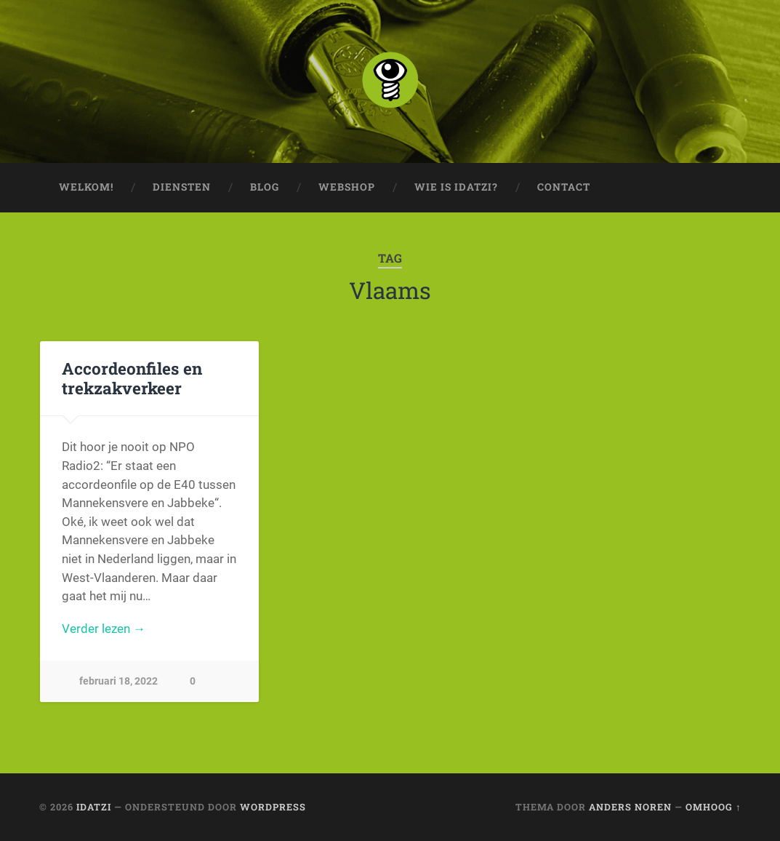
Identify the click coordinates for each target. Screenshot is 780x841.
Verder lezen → (103, 628)
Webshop (346, 187)
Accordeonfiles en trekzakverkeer (132, 378)
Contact (563, 187)
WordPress (273, 807)
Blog (264, 187)
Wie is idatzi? (456, 187)
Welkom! (86, 187)
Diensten (182, 187)
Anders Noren (630, 807)
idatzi (93, 807)
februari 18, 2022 (118, 681)
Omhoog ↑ (713, 807)
